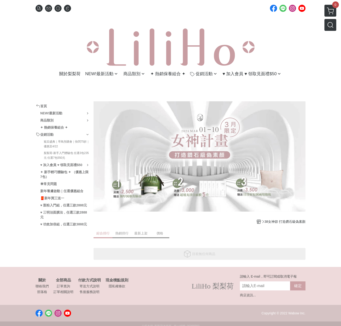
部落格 (42, 291)
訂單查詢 (63, 286)
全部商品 (63, 280)
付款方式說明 (89, 280)
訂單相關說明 (63, 291)
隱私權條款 (117, 286)
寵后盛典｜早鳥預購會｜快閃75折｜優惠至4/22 (67, 144)
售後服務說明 (89, 291)
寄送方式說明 (89, 286)
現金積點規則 (117, 280)
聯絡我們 (42, 286)
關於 (42, 280)
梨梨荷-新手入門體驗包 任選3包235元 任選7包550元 (66, 155)
